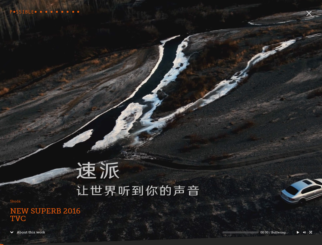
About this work (27, 232)
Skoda (15, 201)
